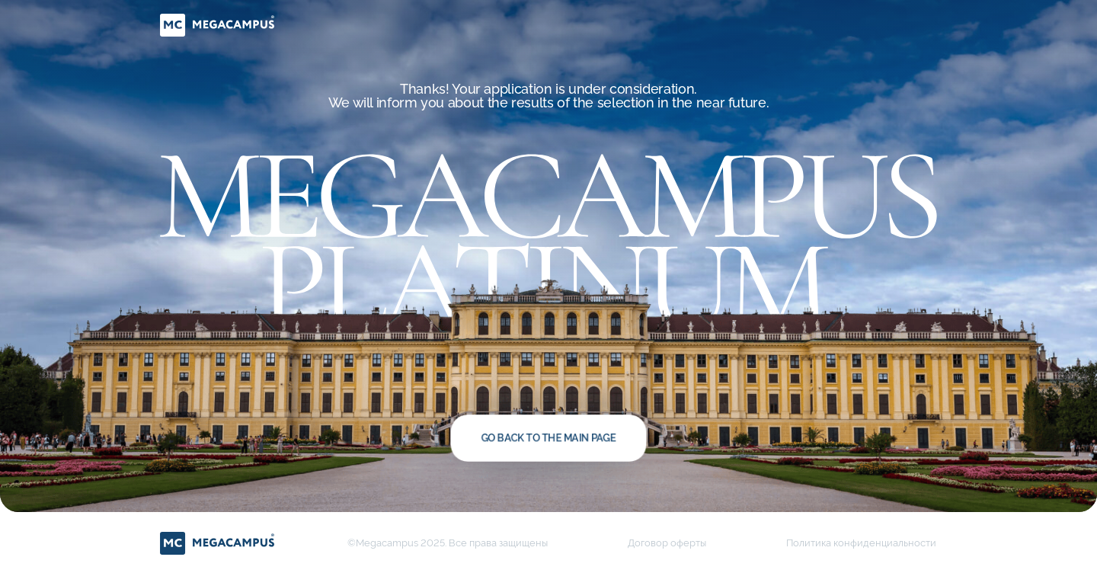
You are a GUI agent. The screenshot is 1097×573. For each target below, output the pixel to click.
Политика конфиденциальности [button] (861, 543)
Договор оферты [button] (667, 543)
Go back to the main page (548, 437)
